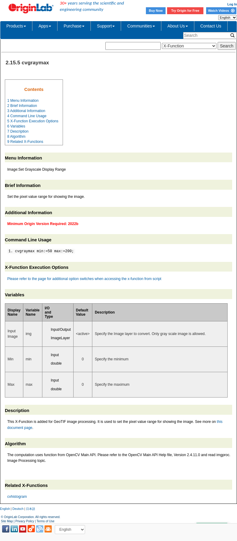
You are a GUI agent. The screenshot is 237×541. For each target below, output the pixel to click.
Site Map (7, 521)
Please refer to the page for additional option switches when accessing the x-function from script (84, 279)
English (5, 508)
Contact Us (210, 26)
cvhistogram (17, 496)
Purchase (74, 26)
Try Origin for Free (185, 10)
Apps (44, 26)
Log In (232, 4)
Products (16, 26)
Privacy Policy (24, 521)
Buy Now (156, 10)
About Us (177, 26)
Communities (141, 26)
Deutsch (18, 508)
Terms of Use (45, 521)
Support (106, 26)
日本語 (30, 508)
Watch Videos (221, 10)
